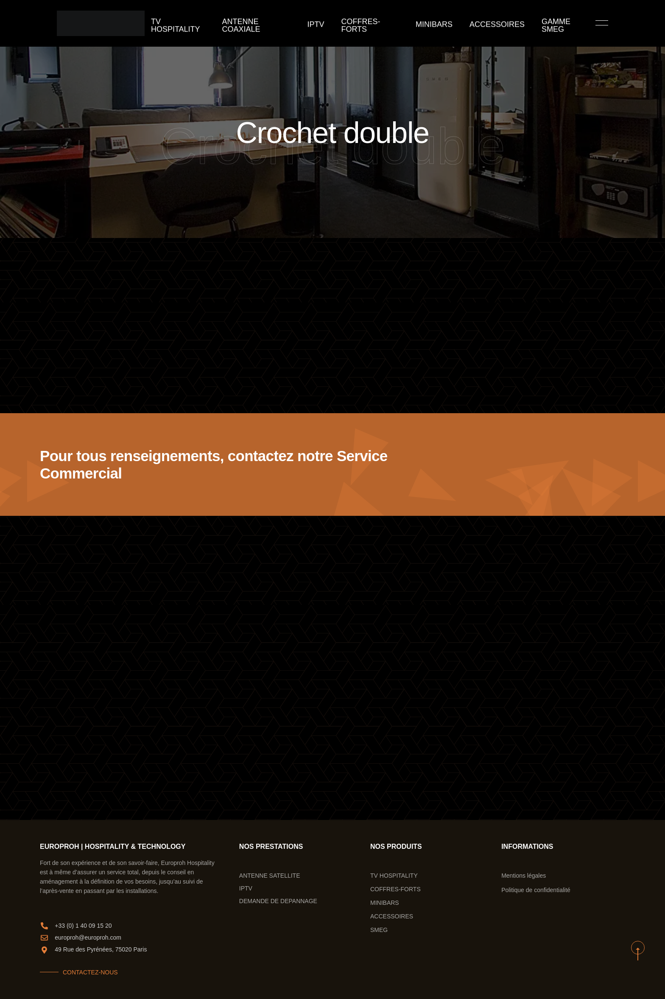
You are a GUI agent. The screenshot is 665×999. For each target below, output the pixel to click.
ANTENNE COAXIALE (272, 23)
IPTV (324, 23)
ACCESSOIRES (482, 23)
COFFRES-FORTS (374, 23)
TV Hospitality (201, 23)
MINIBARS (430, 23)
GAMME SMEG (542, 23)
